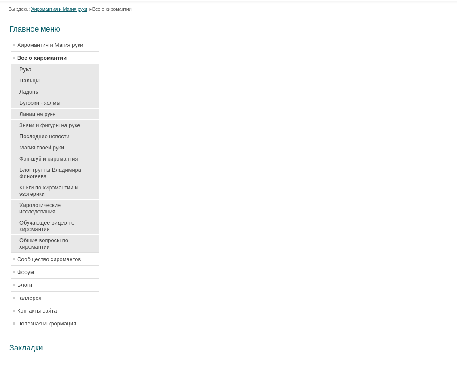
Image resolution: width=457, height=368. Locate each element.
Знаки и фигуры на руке (49, 125)
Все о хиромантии (42, 58)
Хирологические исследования (40, 208)
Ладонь (28, 91)
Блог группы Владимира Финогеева (50, 173)
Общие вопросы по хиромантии (43, 243)
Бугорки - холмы (40, 103)
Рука (25, 69)
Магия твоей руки (41, 147)
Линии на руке (37, 114)
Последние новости (44, 136)
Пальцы (29, 80)
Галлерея (29, 298)
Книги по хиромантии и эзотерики (48, 190)
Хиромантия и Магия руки (59, 9)
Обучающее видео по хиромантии (46, 225)
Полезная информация (46, 323)
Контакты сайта (37, 310)
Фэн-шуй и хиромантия (48, 158)
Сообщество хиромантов (49, 259)
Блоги (24, 285)
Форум (25, 272)
